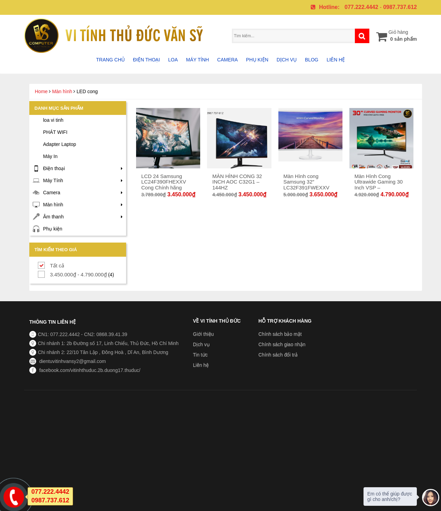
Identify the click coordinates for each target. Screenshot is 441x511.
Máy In (50, 156)
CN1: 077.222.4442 (59, 334)
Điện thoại (146, 59)
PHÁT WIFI (55, 132)
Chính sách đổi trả (278, 354)
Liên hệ (336, 59)
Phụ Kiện (257, 59)
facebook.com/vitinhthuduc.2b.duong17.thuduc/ (89, 370)
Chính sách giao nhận (281, 344)
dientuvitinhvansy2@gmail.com (72, 361)
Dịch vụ (287, 59)
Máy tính (197, 59)
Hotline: (329, 7)
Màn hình (62, 91)
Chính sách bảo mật (280, 334)
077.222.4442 (361, 7)
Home (41, 91)
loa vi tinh (53, 120)
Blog (311, 59)
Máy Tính (53, 180)
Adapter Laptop (59, 144)
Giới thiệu (203, 334)
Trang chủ (110, 59)
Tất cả (57, 265)
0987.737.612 (400, 7)
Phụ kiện (52, 229)
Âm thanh (53, 216)
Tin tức (200, 354)
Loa (173, 59)
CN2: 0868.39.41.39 (105, 334)
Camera (227, 59)
